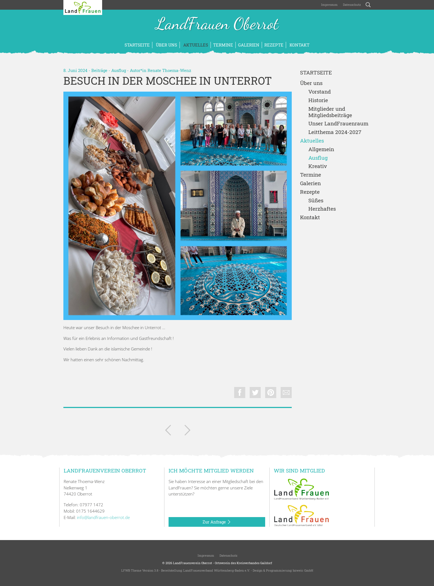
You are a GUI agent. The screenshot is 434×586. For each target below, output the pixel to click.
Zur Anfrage (217, 522)
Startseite (137, 45)
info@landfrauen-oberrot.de (103, 517)
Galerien (248, 45)
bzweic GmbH (303, 570)
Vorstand (319, 92)
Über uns (166, 45)
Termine (223, 45)
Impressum (329, 4)
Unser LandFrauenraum (338, 123)
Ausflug (118, 70)
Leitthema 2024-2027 (334, 132)
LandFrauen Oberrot (217, 24)
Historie (318, 100)
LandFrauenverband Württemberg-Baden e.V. (216, 570)
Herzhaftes (322, 209)
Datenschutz (351, 4)
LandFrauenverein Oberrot (192, 563)
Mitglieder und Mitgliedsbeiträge (330, 112)
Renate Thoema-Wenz (169, 70)
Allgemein (321, 149)
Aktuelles (195, 45)
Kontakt (298, 45)
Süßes (315, 200)
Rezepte (273, 45)
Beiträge (99, 70)
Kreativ (317, 166)
